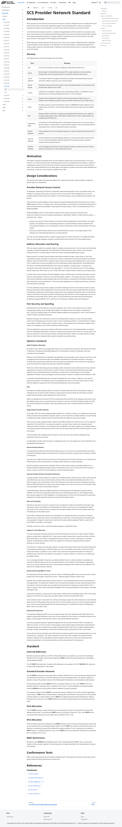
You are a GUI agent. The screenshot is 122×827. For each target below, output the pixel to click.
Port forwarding (34, 786)
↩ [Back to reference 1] (38, 774)
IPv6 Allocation (106, 35)
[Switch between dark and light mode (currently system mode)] (100, 2)
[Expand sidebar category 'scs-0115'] (23, 52)
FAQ (69, 2)
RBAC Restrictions (106, 40)
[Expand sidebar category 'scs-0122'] (23, 74)
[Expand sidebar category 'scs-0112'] (23, 43)
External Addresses (107, 31)
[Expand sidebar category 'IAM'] (23, 107)
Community (62, 2)
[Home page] (28, 7)
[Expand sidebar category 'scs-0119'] (23, 65)
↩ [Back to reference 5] (37, 790)
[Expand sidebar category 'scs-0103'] (23, 31)
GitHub (95, 2)
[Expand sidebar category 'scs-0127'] (23, 95)
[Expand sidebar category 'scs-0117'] (23, 58)
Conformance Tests (105, 43)
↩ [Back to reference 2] (42, 778)
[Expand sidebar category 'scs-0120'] (23, 68)
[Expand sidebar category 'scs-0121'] (23, 71)
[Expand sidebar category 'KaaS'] (23, 104)
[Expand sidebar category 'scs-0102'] (23, 28)
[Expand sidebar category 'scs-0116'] (23, 55)
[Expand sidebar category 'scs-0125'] (23, 83)
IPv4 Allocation (106, 38)
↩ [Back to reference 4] (40, 786)
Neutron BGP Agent (35, 778)
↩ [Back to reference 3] (41, 782)
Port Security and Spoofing (109, 23)
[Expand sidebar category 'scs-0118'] (23, 62)
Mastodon (48, 819)
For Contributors (43, 2)
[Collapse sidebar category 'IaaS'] (23, 19)
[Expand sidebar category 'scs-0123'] (23, 77)
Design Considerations (106, 16)
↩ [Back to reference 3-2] (43, 782)
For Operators (31, 2)
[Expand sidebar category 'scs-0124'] (23, 80)
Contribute (9, 817)
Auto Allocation (34, 794)
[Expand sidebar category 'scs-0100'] (23, 22)
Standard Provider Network (109, 33)
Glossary (104, 11)
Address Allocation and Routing (110, 21)
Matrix (46, 817)
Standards (21, 2)
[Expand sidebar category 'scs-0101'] (23, 25)
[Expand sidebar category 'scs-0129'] (23, 101)
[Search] (112, 2)
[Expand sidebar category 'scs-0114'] (23, 49)
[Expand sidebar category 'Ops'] (23, 110)
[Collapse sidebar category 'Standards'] (23, 13)
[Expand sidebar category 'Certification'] (23, 10)
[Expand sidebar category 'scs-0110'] (23, 37)
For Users (53, 2)
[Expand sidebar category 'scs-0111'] (23, 40)
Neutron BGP (33, 774)
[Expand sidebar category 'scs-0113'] (23, 46)
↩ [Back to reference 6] (40, 794)
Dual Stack (32, 790)
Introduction (104, 8)
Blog (74, 2)
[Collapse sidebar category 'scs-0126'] (23, 86)
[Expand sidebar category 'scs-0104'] (23, 34)
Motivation (103, 13)
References (103, 45)
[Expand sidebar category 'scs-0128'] (23, 98)
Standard (103, 28)
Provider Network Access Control (110, 18)
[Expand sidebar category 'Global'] (23, 16)
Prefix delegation (34, 782)
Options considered (107, 26)
